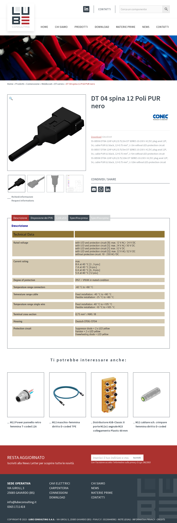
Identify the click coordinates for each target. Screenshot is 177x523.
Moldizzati (47, 83)
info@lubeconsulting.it (21, 502)
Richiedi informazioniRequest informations (23, 198)
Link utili (61, 218)
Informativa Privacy (144, 519)
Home (44, 27)
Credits (161, 519)
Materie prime (125, 27)
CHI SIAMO (98, 483)
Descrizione (20, 218)
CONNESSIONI (58, 493)
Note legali (124, 519)
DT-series (59, 83)
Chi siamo (61, 27)
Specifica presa (79, 218)
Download (102, 27)
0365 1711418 (16, 507)
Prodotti (81, 27)
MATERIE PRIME (102, 493)
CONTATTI (98, 497)
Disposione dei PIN (42, 218)
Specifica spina (100, 218)
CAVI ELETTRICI (59, 483)
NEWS (95, 488)
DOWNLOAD (57, 497)
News (145, 27)
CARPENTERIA (58, 488)
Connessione (33, 83)
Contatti (104, 9)
